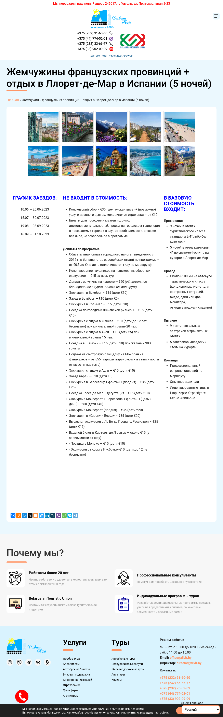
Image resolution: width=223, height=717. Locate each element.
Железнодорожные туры (128, 669)
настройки (161, 712)
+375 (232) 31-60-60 (92, 33)
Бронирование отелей (77, 679)
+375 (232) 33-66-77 (92, 44)
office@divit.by (181, 658)
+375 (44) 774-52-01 (92, 38)
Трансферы (70, 690)
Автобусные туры (123, 658)
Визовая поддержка (76, 674)
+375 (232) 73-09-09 (120, 55)
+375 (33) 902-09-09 (92, 49)
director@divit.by (189, 663)
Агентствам (70, 695)
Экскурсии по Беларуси (127, 663)
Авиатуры (118, 674)
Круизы (117, 679)
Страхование (71, 685)
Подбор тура (71, 658)
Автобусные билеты (76, 669)
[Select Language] (200, 709)
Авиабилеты (71, 663)
